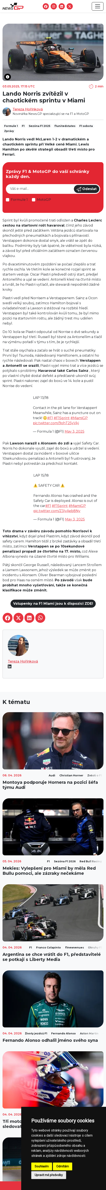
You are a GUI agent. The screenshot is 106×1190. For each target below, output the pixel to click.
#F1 (50, 418)
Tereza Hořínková (28, 109)
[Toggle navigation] (97, 6)
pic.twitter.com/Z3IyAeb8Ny (56, 511)
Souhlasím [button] (42, 1166)
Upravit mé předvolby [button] (49, 1175)
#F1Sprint (62, 418)
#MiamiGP (79, 418)
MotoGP (44, 200)
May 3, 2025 (74, 431)
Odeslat (87, 189)
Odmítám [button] (62, 1166)
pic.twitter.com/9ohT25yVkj (56, 423)
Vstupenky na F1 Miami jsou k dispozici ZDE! (53, 604)
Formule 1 (19, 200)
